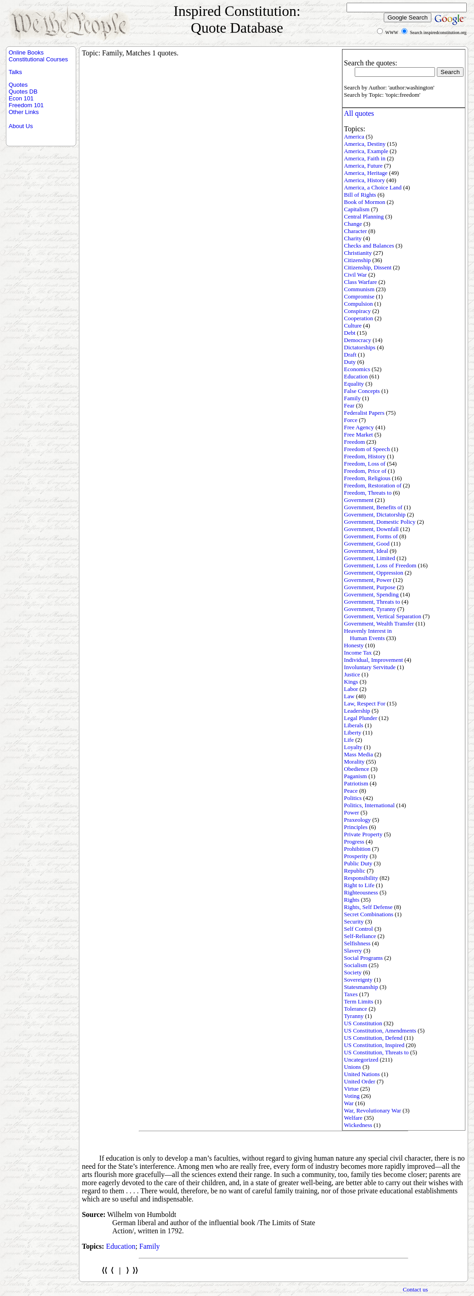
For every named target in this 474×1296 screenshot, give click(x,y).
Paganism (355, 776)
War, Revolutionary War (372, 1110)
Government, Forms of (371, 536)
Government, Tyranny (370, 609)
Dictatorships (359, 347)
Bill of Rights (360, 194)
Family (352, 398)
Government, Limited (369, 558)
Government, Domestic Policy (379, 521)
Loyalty (353, 747)
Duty (350, 361)
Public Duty (358, 863)
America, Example (366, 151)
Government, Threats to (372, 601)
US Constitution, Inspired (374, 1045)
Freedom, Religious (367, 478)
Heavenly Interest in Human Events (367, 634)
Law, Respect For (364, 703)
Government (358, 500)
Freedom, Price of (365, 470)
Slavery (353, 950)
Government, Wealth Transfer (379, 623)
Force (350, 420)
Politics (353, 797)
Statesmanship (361, 986)
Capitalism (356, 209)
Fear (349, 405)
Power (351, 812)
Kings (351, 681)
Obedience (356, 768)
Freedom (354, 441)
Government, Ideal (366, 550)
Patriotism (356, 783)
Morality (354, 761)
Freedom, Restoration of (372, 485)
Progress (354, 841)
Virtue (351, 1088)
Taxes (350, 994)
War (348, 1103)
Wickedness (358, 1125)
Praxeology (357, 819)
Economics (357, 369)
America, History (364, 180)
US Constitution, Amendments (380, 1030)
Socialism (355, 965)
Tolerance (355, 1008)
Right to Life (359, 885)
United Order (359, 1081)
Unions (352, 1066)
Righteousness (361, 892)
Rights (351, 899)
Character (355, 231)
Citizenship (357, 260)
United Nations (362, 1074)
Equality (354, 383)
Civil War (355, 274)
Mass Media (358, 754)
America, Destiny (365, 143)
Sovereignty (358, 979)
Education (356, 376)
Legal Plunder (360, 718)
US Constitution (363, 1023)
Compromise (359, 296)
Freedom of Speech (367, 449)
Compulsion (358, 303)
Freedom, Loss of (364, 463)
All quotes (359, 113)
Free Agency (359, 427)
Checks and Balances (369, 245)
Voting (351, 1095)
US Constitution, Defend (373, 1037)
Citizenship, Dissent (367, 267)
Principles (355, 827)
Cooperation (358, 318)
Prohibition (357, 848)
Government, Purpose (369, 587)
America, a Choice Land (372, 187)
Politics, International (369, 805)
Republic (354, 870)
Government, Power (367, 579)
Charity (353, 238)
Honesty (353, 645)
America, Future (363, 165)
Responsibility (361, 877)
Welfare (353, 1117)
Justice (352, 674)
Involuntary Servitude (370, 667)
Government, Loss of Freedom (380, 565)
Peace (350, 790)
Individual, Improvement (373, 659)
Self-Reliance (360, 936)
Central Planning (364, 216)
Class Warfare (360, 281)
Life (349, 739)
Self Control (358, 928)
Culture (353, 325)
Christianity (357, 252)
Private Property (363, 834)
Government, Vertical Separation (382, 616)
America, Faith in (364, 158)
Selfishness (357, 943)
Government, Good (366, 543)
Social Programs (363, 957)
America (354, 136)
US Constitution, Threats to (376, 1052)
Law (349, 696)
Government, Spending (371, 594)
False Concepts (362, 390)
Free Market (358, 434)
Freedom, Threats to (367, 492)
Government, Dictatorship (375, 514)
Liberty (352, 732)
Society (353, 972)
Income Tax (357, 652)
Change (353, 223)
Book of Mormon (364, 202)
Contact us (415, 1289)
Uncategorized (361, 1059)
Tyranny (353, 1016)
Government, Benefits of (373, 507)
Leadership (357, 710)
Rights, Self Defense (368, 907)
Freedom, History (365, 456)
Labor (351, 688)
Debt (349, 332)
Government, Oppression (373, 572)
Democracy (357, 340)
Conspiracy (357, 311)
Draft (350, 354)
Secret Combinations (368, 914)
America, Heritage (365, 172)
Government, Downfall (371, 529)
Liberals (353, 725)
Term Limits (358, 1001)
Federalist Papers (364, 412)
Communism (359, 289)
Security (353, 921)
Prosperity (356, 856)
